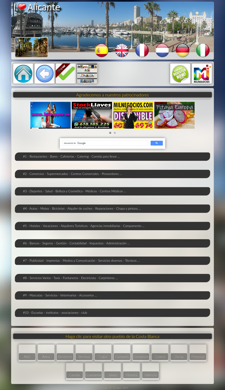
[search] (105, 143)
